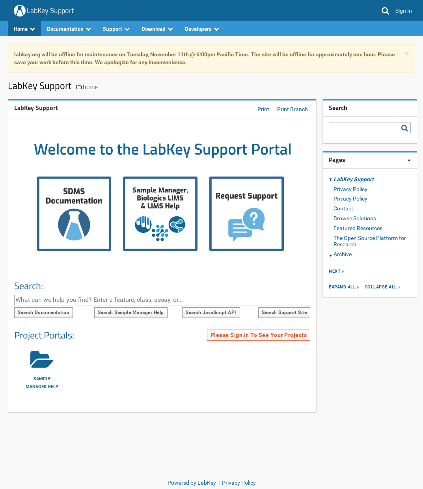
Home (24, 28)
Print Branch (292, 109)
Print (263, 109)
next (335, 271)
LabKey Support (50, 10)
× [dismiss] (407, 54)
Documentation (69, 28)
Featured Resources (358, 228)
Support (116, 28)
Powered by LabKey (192, 483)
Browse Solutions (355, 218)
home (90, 86)
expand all (342, 287)
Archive (343, 254)
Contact (343, 208)
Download (157, 28)
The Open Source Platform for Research (370, 241)
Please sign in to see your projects (259, 335)
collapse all (381, 287)
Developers (202, 28)
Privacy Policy (350, 189)
